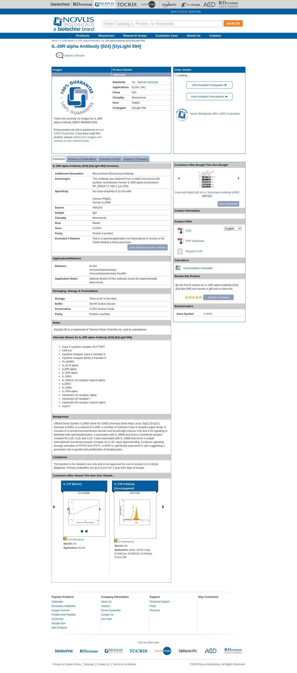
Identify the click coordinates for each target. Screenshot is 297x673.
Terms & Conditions (124, 664)
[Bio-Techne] (60, 4)
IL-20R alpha (66, 40)
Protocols (155, 610)
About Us (193, 35)
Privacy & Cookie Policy (67, 664)
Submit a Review (218, 297)
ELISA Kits (57, 619)
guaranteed (101, 467)
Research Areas (135, 35)
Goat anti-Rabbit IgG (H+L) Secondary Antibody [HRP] (207, 192)
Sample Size (58, 623)
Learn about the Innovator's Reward (148, 247)
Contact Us (107, 614)
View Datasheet (228, 203)
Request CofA (194, 251)
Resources (106, 35)
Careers (105, 606)
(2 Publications (123, 541)
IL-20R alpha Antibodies (88, 40)
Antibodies (57, 601)
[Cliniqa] (190, 4)
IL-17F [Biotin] (72, 484)
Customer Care (167, 35)
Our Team (106, 619)
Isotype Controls (61, 610)
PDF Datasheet (195, 240)
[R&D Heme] (228, 4)
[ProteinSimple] (149, 4)
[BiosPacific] (169, 4)
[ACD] (209, 4)
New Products (59, 627)
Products (83, 35)
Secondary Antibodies (63, 606)
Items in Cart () (179, 11)
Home (55, 40)
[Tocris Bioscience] (127, 4)
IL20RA (208, 313)
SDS (188, 230)
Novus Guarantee (111, 610)
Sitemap (89, 664)
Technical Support (159, 601)
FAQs (153, 606)
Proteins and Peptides (64, 614)
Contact (215, 35)
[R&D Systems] (82, 4)
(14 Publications (73, 539)
